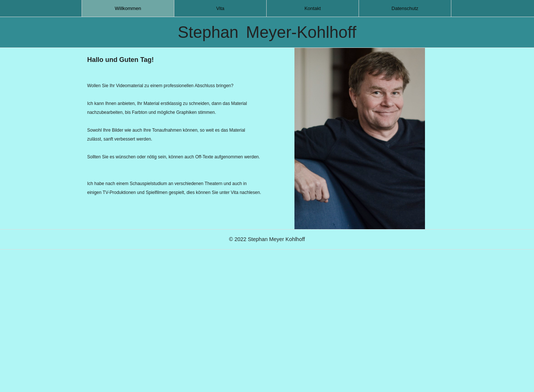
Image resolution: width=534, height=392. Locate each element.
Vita (220, 8)
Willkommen (128, 8)
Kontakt (312, 8)
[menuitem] (128, 8)
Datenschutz (405, 8)
